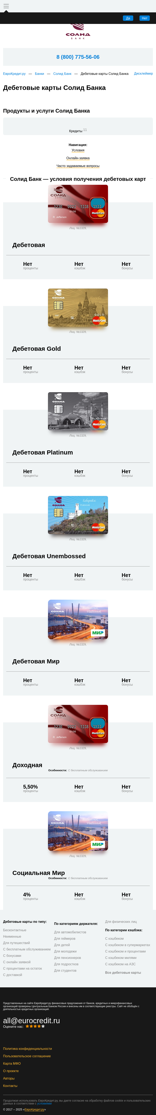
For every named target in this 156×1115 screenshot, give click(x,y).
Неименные (12, 936)
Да (128, 18)
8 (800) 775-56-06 (78, 57)
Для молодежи (65, 951)
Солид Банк (62, 73)
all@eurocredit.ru (31, 1020)
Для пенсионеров (67, 958)
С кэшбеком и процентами (125, 951)
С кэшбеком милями (120, 958)
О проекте (11, 1071)
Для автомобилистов (70, 932)
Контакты (10, 1086)
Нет (144, 18)
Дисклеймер (143, 73)
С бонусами (12, 955)
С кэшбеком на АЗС (120, 964)
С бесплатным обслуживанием (26, 949)
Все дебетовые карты (123, 972)
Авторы (8, 1078)
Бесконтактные (14, 930)
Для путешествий (16, 943)
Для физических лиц (121, 921)
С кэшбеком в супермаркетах (127, 945)
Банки (39, 73)
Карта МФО (12, 1063)
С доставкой (12, 975)
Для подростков (66, 964)
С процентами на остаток (22, 968)
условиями (44, 1103)
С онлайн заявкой (17, 962)
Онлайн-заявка (78, 158)
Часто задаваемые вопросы (78, 166)
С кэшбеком (114, 938)
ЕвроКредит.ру (14, 73)
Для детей (62, 945)
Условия (78, 150)
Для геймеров (65, 938)
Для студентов (65, 970)
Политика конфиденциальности (27, 1048)
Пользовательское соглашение (27, 1056)
